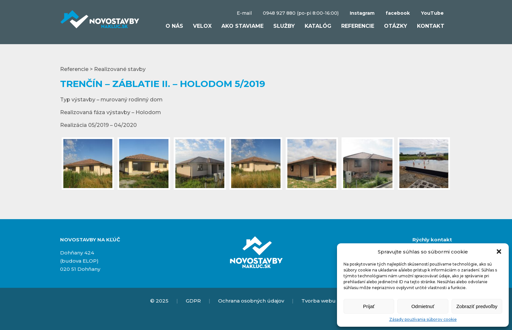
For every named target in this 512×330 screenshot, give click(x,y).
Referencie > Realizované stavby (103, 69)
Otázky (395, 26)
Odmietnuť (423, 306)
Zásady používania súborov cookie (423, 319)
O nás (174, 26)
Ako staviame (242, 26)
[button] (499, 251)
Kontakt (430, 26)
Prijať (369, 306)
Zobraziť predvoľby (476, 306)
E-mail (244, 13)
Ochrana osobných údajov (251, 301)
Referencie (357, 26)
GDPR (193, 301)
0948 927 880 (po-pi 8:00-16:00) (301, 13)
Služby (284, 26)
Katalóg (318, 26)
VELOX (202, 26)
